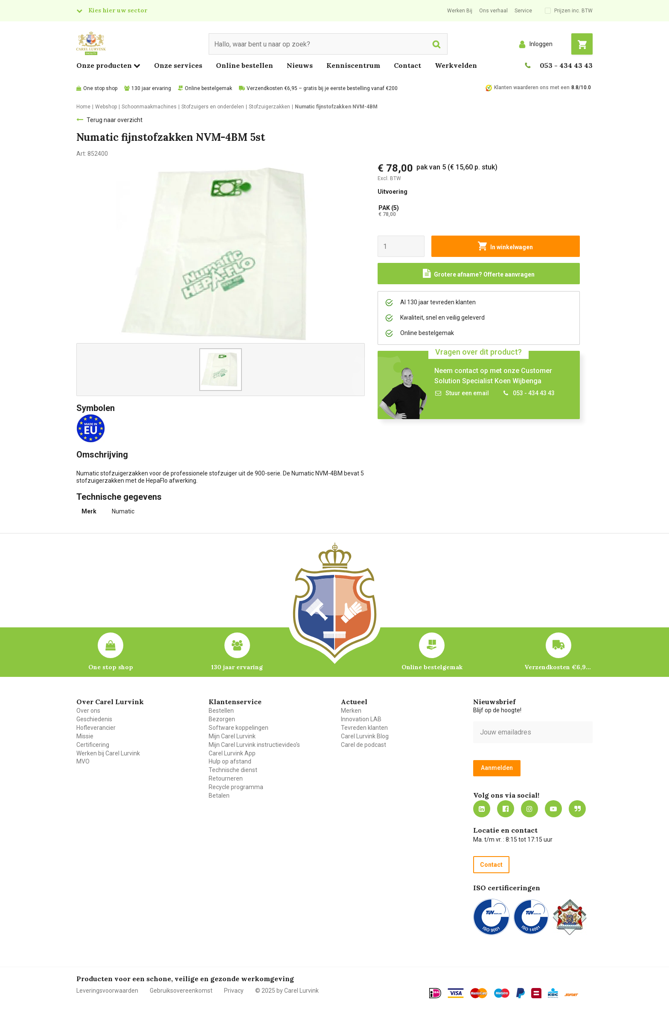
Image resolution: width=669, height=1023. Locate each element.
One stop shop (100, 88)
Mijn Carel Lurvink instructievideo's (254, 744)
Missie (84, 736)
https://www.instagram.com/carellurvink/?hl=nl (529, 808)
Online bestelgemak (208, 88)
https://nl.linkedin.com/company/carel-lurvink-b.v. (481, 808)
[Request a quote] (479, 273)
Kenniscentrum (353, 65)
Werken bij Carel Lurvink (108, 753)
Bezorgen (222, 719)
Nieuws (300, 65)
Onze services (178, 65)
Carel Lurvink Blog (365, 736)
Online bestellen (244, 65)
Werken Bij (459, 11)
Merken (351, 710)
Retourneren (226, 778)
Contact (407, 65)
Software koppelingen (238, 727)
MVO (83, 761)
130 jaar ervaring (151, 88)
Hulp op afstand (230, 761)
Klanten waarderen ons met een (532, 87)
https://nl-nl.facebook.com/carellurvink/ (505, 808)
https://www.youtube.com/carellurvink (553, 808)
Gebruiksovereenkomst (181, 990)
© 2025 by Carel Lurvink (287, 990)
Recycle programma (236, 787)
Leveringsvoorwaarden (107, 990)
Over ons (88, 710)
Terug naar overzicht (115, 120)
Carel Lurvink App (232, 753)
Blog (577, 808)
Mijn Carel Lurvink (232, 736)
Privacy (234, 990)
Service (523, 11)
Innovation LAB (361, 719)
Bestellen (221, 710)
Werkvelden (456, 65)
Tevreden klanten (364, 727)
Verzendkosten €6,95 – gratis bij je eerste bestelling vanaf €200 (322, 88)
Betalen (219, 795)
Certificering (92, 744)
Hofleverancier (96, 727)
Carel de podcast (363, 744)
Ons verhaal (493, 11)
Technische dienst (233, 770)
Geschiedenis (94, 719)
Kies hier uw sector (117, 10)
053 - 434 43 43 (566, 65)
